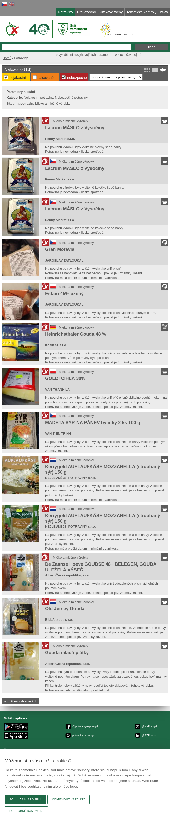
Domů (7, 58)
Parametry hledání (21, 92)
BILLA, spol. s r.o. (59, 620)
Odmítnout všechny (68, 799)
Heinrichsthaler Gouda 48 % (75, 334)
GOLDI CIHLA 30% (65, 378)
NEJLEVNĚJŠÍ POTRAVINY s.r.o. (70, 478)
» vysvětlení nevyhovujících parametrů (83, 55)
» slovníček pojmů (128, 55)
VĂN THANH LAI (58, 389)
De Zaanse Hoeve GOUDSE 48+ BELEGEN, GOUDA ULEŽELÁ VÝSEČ (100, 567)
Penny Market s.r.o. (60, 139)
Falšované (46, 78)
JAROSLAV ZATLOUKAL (64, 260)
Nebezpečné (77, 78)
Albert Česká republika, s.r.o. (67, 575)
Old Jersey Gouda (64, 608)
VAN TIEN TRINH (58, 433)
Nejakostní (17, 78)
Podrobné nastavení (26, 810)
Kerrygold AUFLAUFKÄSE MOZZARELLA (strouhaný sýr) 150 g (102, 469)
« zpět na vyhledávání (20, 701)
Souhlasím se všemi (25, 799)
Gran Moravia (59, 249)
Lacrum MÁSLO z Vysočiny (74, 127)
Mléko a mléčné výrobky (70, 121)
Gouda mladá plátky (67, 652)
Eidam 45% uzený (64, 293)
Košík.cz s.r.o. (56, 345)
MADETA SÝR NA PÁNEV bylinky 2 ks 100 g (92, 422)
